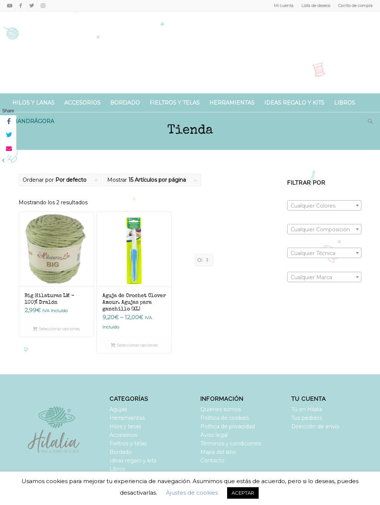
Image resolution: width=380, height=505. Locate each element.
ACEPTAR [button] (243, 493)
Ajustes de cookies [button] (192, 492)
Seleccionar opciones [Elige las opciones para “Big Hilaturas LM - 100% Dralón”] (56, 329)
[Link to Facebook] (20, 5)
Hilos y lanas (125, 426)
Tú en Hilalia (306, 409)
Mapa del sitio (218, 452)
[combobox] (324, 205)
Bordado (120, 452)
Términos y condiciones (230, 443)
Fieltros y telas (128, 443)
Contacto (212, 460)
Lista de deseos (315, 5)
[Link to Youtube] (9, 5)
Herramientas (127, 418)
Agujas (118, 409)
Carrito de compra (355, 5)
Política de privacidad (227, 426)
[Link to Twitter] (31, 5)
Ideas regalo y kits (132, 460)
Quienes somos (220, 409)
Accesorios (123, 435)
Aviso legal (214, 435)
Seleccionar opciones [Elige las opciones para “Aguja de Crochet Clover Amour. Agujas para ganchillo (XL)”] (134, 345)
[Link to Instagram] (43, 5)
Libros (117, 469)
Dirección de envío (315, 426)
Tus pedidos (306, 418)
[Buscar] (368, 121)
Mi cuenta (284, 5)
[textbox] (324, 206)
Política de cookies (224, 418)
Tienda (190, 130)
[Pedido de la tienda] (204, 260)
